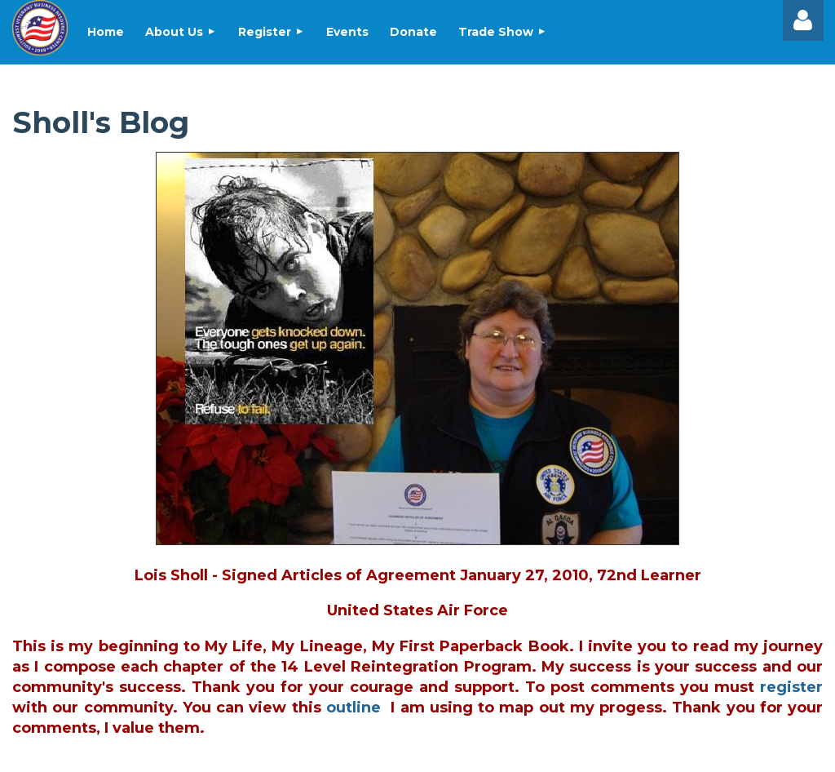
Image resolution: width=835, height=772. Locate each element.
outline (353, 708)
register (791, 687)
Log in (803, 20)
